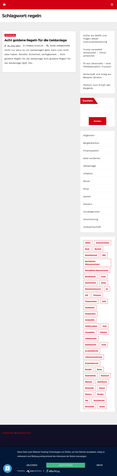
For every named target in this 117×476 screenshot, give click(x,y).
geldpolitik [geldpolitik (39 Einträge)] (89, 320)
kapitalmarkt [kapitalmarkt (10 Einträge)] (90, 345)
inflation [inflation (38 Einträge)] (103, 332)
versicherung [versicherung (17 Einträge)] (98, 400)
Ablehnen (31, 465)
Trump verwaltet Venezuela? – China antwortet (94, 52)
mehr (100, 465)
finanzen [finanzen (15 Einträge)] (97, 295)
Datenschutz (24, 432)
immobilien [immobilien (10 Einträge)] (90, 332)
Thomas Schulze (33, 46)
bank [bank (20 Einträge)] (87, 249)
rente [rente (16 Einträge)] (99, 369)
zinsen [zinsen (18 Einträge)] (102, 406)
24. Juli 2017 (14, 46)
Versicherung (90, 219)
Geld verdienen (91, 158)
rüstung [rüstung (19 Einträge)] (88, 382)
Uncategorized (91, 211)
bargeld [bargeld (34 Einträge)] (98, 249)
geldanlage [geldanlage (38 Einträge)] (90, 307)
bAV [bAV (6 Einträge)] (104, 255)
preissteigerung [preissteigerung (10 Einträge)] (91, 363)
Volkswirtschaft (92, 227)
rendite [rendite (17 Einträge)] (88, 369)
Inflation (88, 173)
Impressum (8, 432)
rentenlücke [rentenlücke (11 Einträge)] (90, 376)
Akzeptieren (66, 465)
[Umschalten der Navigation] (112, 4)
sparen (87, 196)
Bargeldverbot (91, 143)
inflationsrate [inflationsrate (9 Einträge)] (91, 338)
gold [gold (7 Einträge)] (104, 326)
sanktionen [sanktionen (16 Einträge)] (102, 382)
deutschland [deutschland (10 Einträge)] (90, 283)
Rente (86, 181)
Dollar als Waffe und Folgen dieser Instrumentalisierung (95, 38)
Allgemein (89, 135)
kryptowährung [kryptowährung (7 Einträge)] (91, 351)
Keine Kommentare (60, 46)
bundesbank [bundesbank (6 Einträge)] (90, 276)
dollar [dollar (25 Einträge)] (103, 283)
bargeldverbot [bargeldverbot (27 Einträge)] (91, 255)
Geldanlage (10, 35)
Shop (86, 188)
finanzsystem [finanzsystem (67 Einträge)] (91, 301)
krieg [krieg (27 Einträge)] (104, 345)
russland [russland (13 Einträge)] (105, 376)
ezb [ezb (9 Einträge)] (86, 295)
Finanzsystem (91, 150)
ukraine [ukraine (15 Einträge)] (100, 394)
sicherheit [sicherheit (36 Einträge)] (89, 388)
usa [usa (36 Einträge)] (86, 400)
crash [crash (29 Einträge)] (103, 276)
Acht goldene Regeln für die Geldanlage (35, 40)
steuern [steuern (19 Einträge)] (88, 394)
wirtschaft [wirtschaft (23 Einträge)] (89, 406)
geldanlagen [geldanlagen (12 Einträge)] (90, 314)
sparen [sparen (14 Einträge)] (102, 388)
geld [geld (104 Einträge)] (104, 301)
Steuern (87, 204)
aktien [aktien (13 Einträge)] (88, 243)
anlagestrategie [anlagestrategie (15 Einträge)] (102, 243)
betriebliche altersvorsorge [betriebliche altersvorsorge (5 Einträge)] (96, 270)
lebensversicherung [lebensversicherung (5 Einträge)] (93, 357)
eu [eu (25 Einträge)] (107, 289)
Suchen (88, 100)
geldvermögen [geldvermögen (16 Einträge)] (91, 326)
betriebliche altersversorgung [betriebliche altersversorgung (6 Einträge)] (92, 262)
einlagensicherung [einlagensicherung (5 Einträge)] (93, 289)
